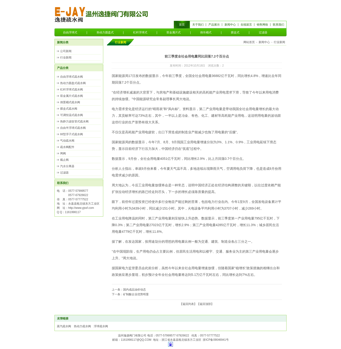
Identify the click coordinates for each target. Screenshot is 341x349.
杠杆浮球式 (140, 32)
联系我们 (278, 24)
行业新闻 (66, 57)
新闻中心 (230, 24)
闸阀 (63, 153)
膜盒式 (235, 32)
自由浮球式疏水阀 (71, 76)
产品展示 (214, 24)
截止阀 (64, 159)
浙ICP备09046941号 (216, 339)
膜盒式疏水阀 (68, 108)
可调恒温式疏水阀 (71, 115)
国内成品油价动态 (134, 289)
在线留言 (246, 24)
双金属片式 (173, 32)
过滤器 (263, 32)
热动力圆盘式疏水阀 (73, 83)
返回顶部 (205, 304)
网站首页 (249, 42)
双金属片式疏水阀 (71, 96)
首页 (182, 24)
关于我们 (198, 24)
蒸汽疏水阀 (64, 326)
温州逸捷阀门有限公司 (101, 14)
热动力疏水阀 (82, 326)
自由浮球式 (70, 32)
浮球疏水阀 (101, 326)
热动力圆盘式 (105, 32)
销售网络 (262, 24)
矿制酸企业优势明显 (136, 294)
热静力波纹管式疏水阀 (74, 121)
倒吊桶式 (205, 32)
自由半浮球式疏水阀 (73, 128)
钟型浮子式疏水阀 (71, 134)
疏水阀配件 (67, 147)
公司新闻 (66, 51)
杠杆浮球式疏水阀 (71, 89)
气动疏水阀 (67, 140)
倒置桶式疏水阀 (70, 102)
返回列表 (188, 304)
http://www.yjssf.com (81, 208)
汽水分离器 (67, 166)
